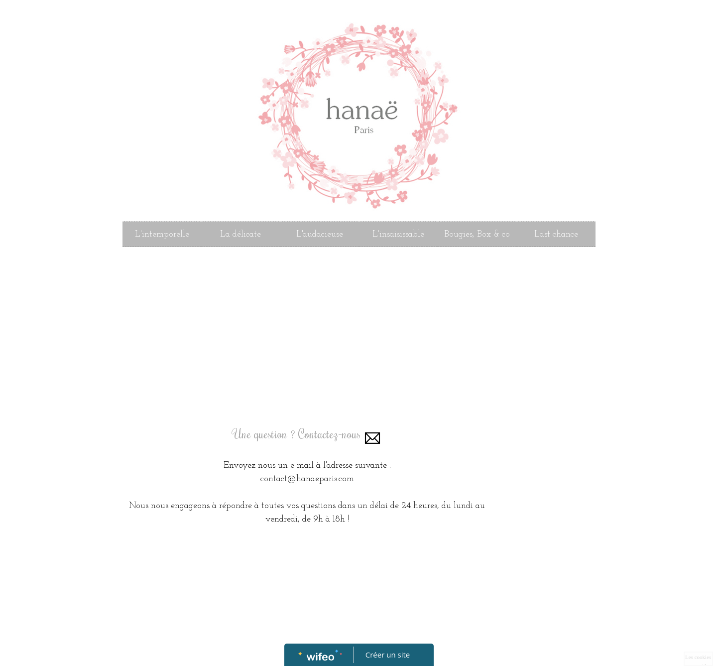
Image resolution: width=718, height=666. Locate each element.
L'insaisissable (398, 234)
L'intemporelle (162, 234)
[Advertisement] (307, 336)
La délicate (240, 234)
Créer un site (387, 655)
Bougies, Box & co (477, 234)
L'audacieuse (319, 234)
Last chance (556, 234)
